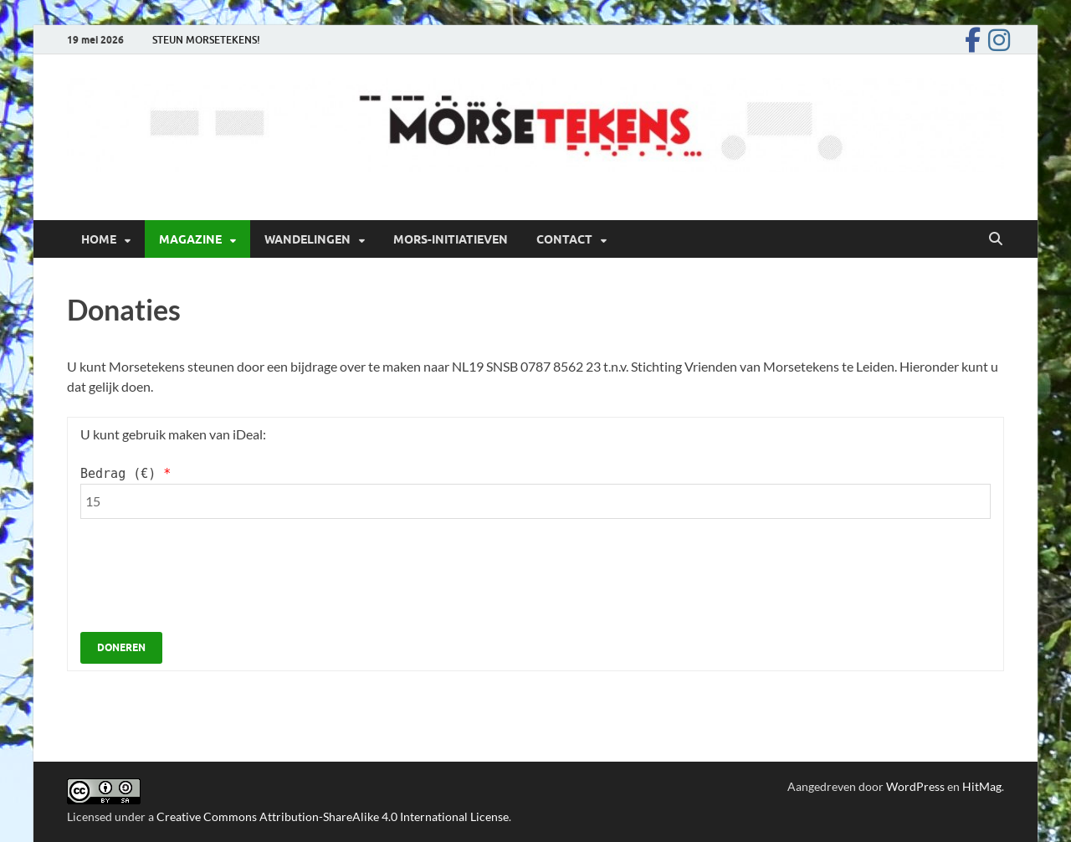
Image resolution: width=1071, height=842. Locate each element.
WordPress (915, 786)
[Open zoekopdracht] (995, 239)
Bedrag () (125, 473)
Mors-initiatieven (450, 239)
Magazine (190, 239)
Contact (564, 239)
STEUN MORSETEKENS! (206, 39)
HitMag (982, 786)
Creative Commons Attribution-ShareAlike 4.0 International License (332, 816)
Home (98, 239)
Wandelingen (307, 239)
